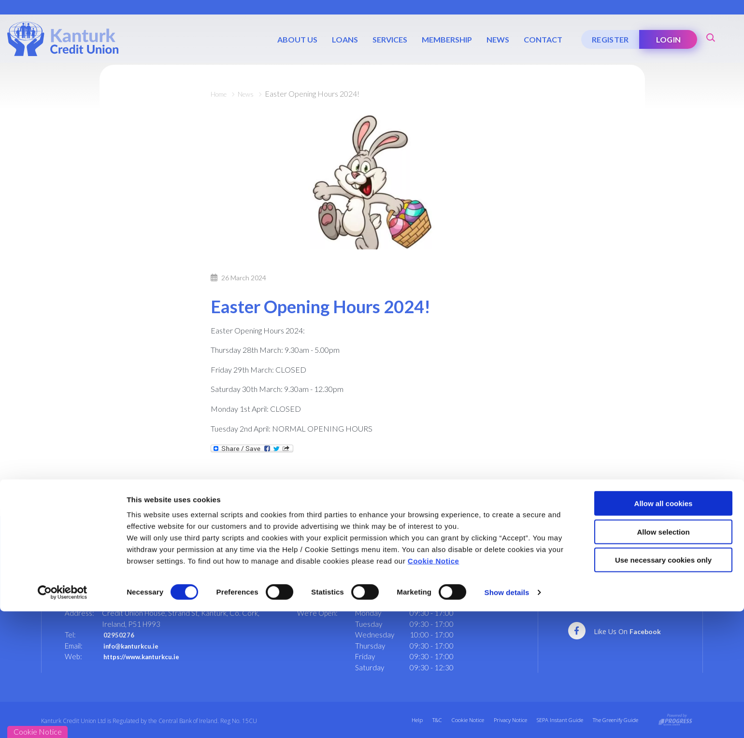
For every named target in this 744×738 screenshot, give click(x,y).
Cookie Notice (433, 687)
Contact (541, 39)
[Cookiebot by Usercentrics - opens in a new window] (62, 719)
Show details (507, 719)
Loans (343, 39)
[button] (710, 36)
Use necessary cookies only (663, 686)
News (496, 39)
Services (388, 39)
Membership (445, 39)
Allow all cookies (663, 630)
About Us (296, 39)
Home (221, 93)
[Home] (62, 38)
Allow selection (663, 658)
